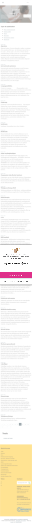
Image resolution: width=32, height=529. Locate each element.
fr (1, 483)
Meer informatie (16, 269)
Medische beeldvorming (8, 309)
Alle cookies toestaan (16, 275)
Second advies (5, 329)
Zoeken (12, 13)
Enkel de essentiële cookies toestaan (16, 281)
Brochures (3, 474)
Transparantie (4, 469)
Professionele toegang (7, 456)
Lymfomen (4, 124)
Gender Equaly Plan (6, 476)
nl (28, 2)
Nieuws (3, 453)
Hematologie (5, 396)
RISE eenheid (5, 237)
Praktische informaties (8, 298)
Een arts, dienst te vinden (7, 458)
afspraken (4, 46)
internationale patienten (8, 66)
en (1, 482)
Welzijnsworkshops (7, 416)
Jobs (2, 451)
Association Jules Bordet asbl (9, 460)
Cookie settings (8, 438)
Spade (11, 522)
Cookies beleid (5, 471)
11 (3, 426)
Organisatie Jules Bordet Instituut (11, 175)
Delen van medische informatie (9, 465)
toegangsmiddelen (6, 86)
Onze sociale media (6, 472)
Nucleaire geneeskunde (8, 344)
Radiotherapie (5, 197)
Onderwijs (4, 102)
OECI (2, 462)
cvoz (2, 217)
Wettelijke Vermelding (21, 520)
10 (29, 424)
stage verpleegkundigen (8, 153)
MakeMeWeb (19, 522)
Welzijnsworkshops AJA (8, 188)
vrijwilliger (4, 364)
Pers (2, 455)
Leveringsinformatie (6, 463)
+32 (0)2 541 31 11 (24, 482)
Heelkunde (4, 131)
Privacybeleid (4, 467)
